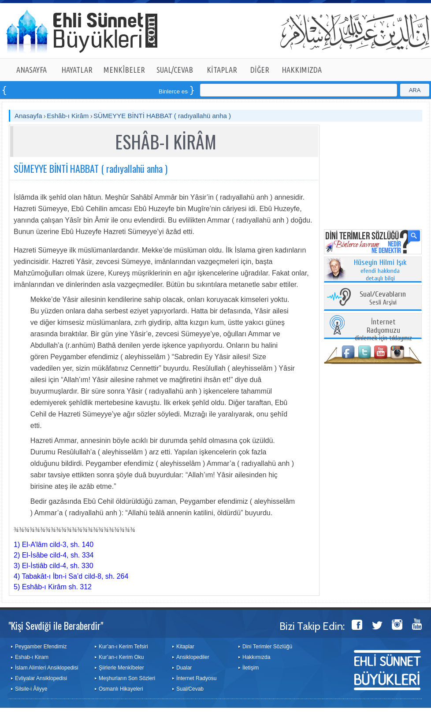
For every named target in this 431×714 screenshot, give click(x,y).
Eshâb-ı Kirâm (68, 115)
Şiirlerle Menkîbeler (121, 668)
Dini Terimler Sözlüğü (267, 646)
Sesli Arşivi (383, 298)
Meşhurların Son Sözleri (127, 678)
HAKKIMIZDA (302, 69)
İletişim (250, 668)
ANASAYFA (31, 69)
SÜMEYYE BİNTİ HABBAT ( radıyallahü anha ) (162, 115)
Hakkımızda (256, 657)
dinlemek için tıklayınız (383, 330)
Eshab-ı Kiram (31, 657)
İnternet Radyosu (196, 678)
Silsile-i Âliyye (31, 689)
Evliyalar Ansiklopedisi (41, 678)
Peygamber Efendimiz (41, 646)
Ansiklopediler (192, 657)
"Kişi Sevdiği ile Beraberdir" (55, 625)
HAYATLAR (77, 69)
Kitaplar (185, 646)
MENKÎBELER (124, 69)
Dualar (184, 668)
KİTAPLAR (222, 69)
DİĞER (259, 69)
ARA (415, 90)
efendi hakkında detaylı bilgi (380, 270)
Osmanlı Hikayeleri (121, 689)
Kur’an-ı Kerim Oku (121, 657)
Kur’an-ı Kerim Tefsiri (123, 646)
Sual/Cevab (190, 689)
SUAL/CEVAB (174, 69)
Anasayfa (28, 115)
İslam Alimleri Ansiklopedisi (46, 668)
